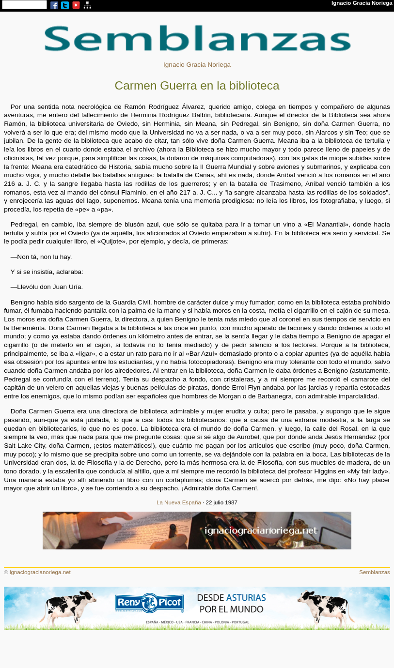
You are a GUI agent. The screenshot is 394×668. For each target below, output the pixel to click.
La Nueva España (179, 502)
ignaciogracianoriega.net (40, 572)
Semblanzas (374, 572)
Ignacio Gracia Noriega (197, 64)
